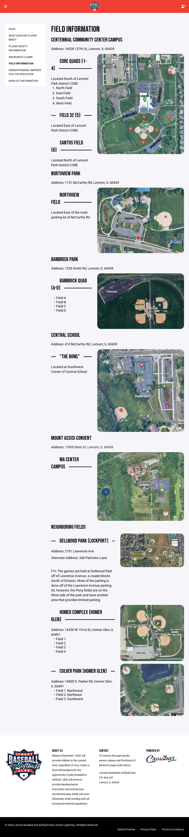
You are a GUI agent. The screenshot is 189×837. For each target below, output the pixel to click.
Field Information (21, 63)
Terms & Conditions (173, 829)
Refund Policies (126, 829)
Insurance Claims (20, 57)
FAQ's (12, 29)
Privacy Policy (148, 829)
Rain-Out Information (23, 80)
